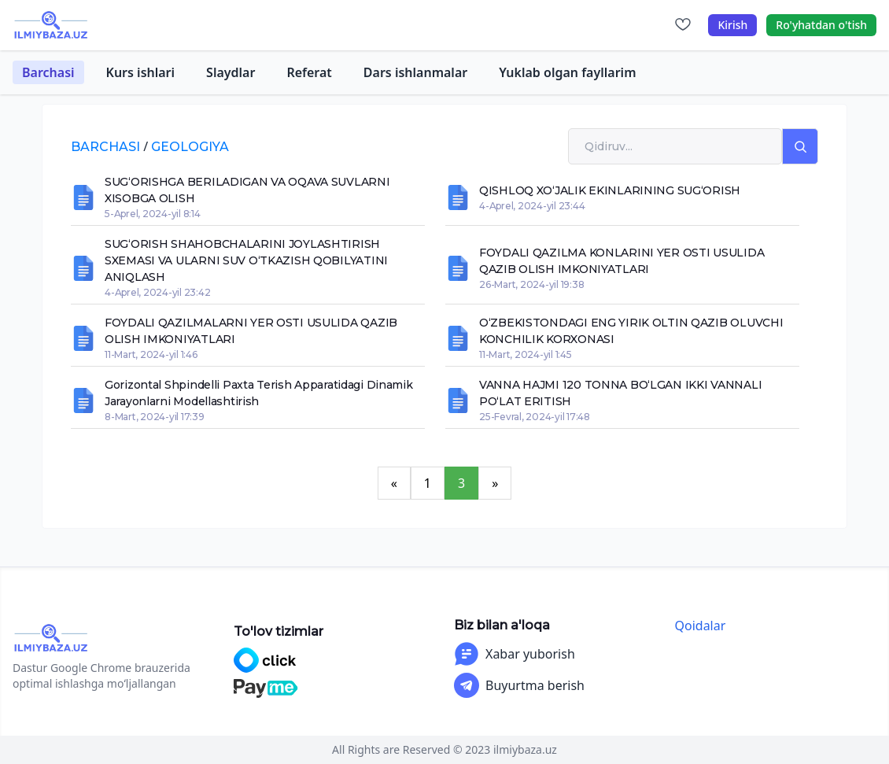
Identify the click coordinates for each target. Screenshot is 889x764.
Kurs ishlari (140, 72)
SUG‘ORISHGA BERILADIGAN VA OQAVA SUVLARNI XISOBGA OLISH (247, 190)
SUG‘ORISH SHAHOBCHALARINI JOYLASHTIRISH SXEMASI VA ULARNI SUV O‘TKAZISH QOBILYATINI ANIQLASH (246, 260)
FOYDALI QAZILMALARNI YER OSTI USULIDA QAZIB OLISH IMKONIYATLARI (251, 331)
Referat (308, 72)
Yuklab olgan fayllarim (567, 72)
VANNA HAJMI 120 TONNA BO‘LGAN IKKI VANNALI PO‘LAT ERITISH (620, 393)
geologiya (190, 146)
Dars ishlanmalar (415, 72)
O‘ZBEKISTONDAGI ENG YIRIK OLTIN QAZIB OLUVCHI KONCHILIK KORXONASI (631, 331)
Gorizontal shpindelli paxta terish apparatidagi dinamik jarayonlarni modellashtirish (259, 393)
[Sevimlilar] (682, 25)
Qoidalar (700, 625)
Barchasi (48, 72)
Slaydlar (230, 72)
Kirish (732, 24)
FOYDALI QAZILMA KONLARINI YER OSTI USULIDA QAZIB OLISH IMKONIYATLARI (621, 260)
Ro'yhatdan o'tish (821, 24)
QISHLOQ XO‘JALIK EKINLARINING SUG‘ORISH (609, 190)
